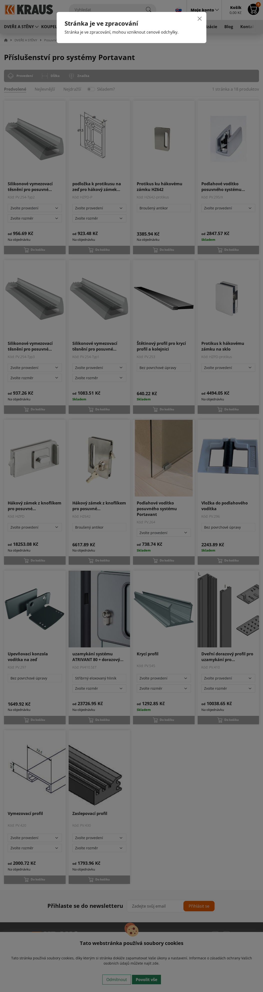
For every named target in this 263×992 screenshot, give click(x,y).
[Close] (200, 19)
